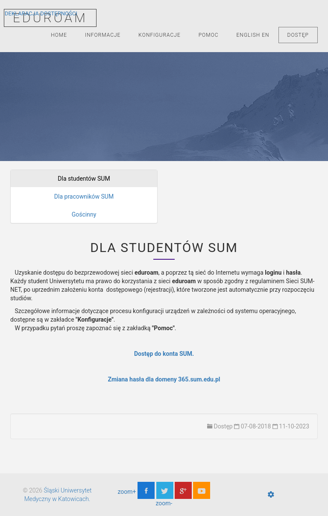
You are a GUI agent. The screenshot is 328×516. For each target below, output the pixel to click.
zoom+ (127, 491)
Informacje (102, 35)
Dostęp (298, 35)
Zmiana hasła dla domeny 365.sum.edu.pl (164, 379)
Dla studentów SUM (84, 178)
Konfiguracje (159, 35)
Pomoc (209, 35)
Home (59, 35)
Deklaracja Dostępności (41, 13)
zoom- (164, 503)
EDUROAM (50, 17)
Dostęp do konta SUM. (164, 353)
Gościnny (84, 214)
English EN (253, 35)
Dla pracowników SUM (84, 196)
